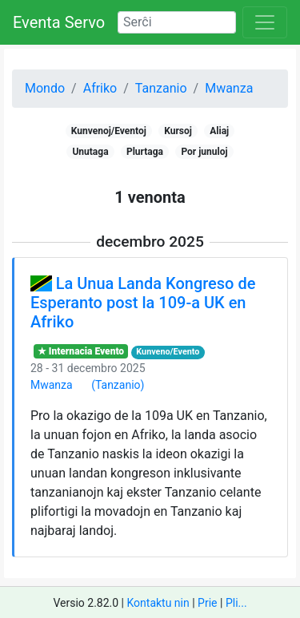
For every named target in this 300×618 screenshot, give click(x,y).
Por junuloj (204, 151)
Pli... (236, 602)
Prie (207, 602)
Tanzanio (161, 88)
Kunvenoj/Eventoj (108, 131)
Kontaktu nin (157, 602)
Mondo (45, 88)
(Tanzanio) (117, 384)
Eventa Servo (59, 22)
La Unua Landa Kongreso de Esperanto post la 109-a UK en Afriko (142, 302)
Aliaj (219, 131)
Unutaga (90, 151)
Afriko (100, 88)
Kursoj (178, 131)
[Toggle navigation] (264, 22)
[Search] (177, 22)
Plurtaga (144, 151)
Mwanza (229, 88)
